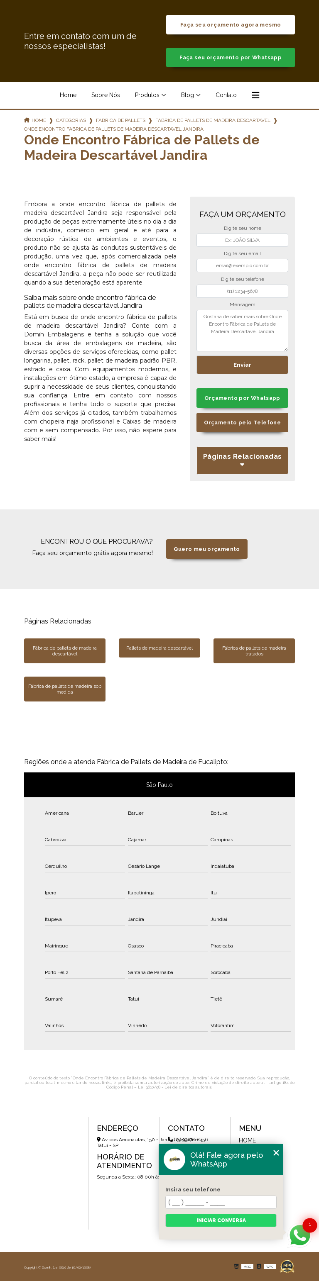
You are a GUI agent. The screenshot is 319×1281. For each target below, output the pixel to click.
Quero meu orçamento (207, 549)
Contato (226, 95)
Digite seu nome (242, 228)
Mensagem (242, 304)
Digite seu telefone (242, 279)
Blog (187, 95)
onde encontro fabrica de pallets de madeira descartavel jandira (114, 129)
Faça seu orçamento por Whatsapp (230, 57)
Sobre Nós (105, 95)
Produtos (147, 95)
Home (68, 95)
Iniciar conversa (221, 1220)
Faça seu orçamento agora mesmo (230, 25)
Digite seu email (242, 253)
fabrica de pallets (120, 120)
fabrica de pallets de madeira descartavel (212, 120)
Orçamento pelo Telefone (242, 422)
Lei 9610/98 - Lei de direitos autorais (174, 1087)
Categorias (71, 120)
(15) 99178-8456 (188, 1139)
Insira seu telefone (193, 1189)
